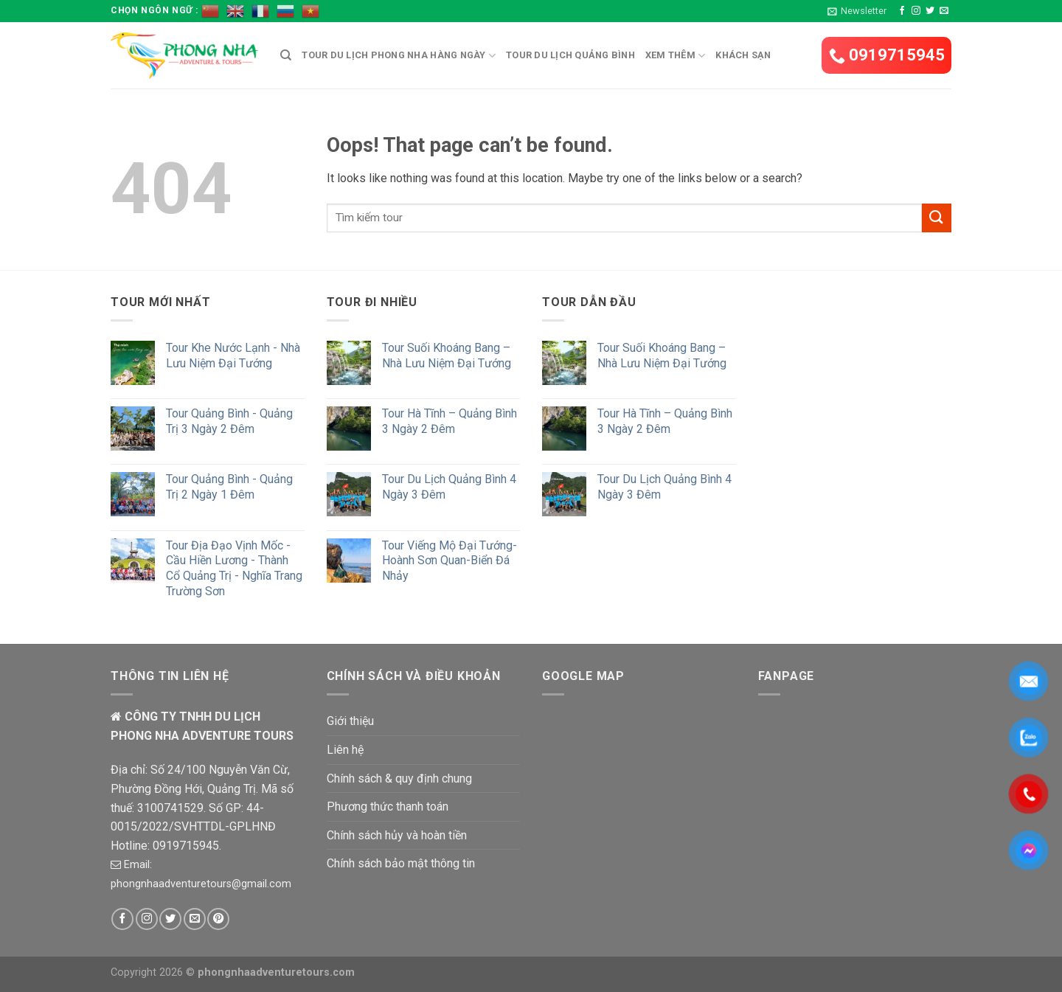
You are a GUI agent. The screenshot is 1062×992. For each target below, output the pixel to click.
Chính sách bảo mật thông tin (401, 863)
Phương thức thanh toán (387, 807)
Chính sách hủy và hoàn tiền (397, 835)
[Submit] (936, 218)
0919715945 (887, 55)
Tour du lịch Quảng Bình (570, 54)
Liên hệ (345, 750)
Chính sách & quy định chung (399, 778)
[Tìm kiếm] (285, 55)
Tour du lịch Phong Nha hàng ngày (399, 56)
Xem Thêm (675, 56)
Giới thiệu (350, 721)
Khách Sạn (743, 54)
